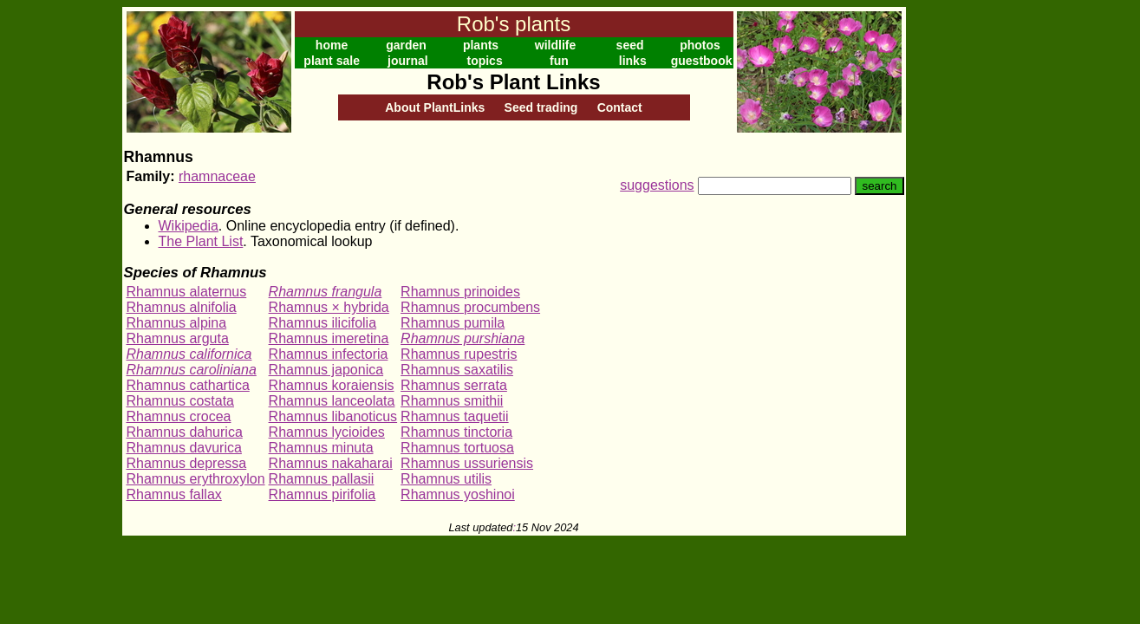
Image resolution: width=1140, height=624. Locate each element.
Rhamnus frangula (325, 291)
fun (559, 61)
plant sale (331, 61)
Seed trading (541, 107)
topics (484, 61)
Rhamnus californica (189, 354)
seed (630, 45)
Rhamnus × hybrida (329, 307)
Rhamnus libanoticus (333, 416)
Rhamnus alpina (177, 322)
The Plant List (201, 241)
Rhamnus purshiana (462, 338)
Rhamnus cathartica (188, 385)
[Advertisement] (962, 267)
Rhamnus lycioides (327, 432)
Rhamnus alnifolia (182, 307)
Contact (619, 107)
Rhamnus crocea (179, 416)
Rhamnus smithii (452, 400)
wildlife (555, 45)
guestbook (702, 61)
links (633, 61)
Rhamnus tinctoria (456, 432)
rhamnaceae (217, 176)
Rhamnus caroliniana (192, 369)
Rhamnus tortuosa (457, 447)
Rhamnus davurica (184, 447)
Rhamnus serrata (454, 385)
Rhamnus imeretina (329, 338)
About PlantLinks (435, 107)
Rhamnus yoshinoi (458, 494)
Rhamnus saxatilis (457, 369)
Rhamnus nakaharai (331, 463)
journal (408, 61)
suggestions (657, 185)
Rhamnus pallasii (322, 478)
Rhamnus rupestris (459, 354)
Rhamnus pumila (453, 322)
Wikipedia (188, 225)
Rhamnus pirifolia (322, 494)
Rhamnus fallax (174, 494)
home (332, 45)
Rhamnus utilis (446, 478)
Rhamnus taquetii (455, 416)
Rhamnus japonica (326, 369)
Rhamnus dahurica (185, 432)
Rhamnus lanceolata (332, 400)
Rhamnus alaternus (187, 291)
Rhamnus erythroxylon (196, 478)
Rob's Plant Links (513, 82)
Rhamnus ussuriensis (467, 463)
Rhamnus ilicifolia (323, 322)
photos (700, 45)
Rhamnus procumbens (470, 307)
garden (406, 45)
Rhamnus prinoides (460, 291)
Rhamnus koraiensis (331, 385)
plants (480, 45)
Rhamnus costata (181, 400)
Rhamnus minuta (321, 447)
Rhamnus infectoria (328, 354)
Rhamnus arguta (178, 338)
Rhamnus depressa (187, 463)
